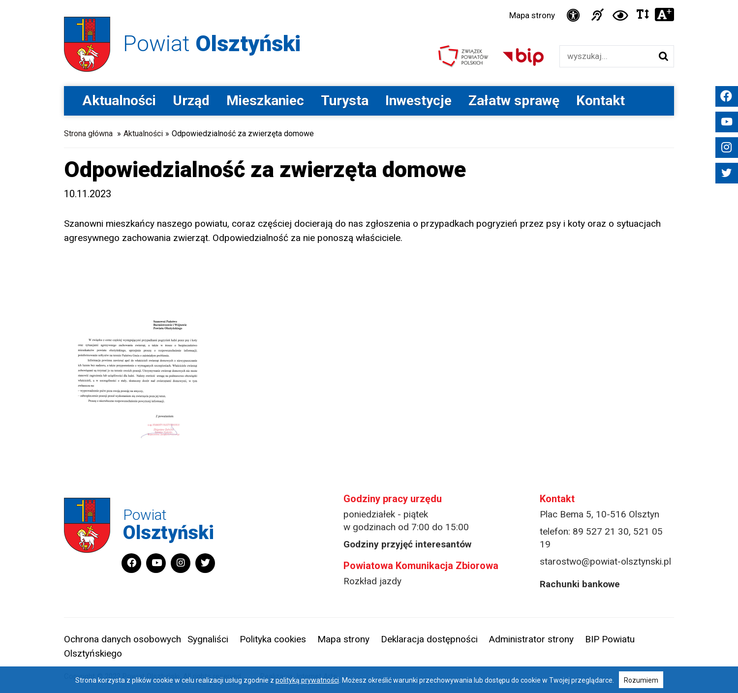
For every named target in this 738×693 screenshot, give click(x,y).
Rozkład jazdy (372, 581)
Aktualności (119, 100)
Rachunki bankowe (580, 584)
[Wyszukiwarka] (606, 56)
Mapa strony (532, 15)
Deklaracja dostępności (429, 639)
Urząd (191, 100)
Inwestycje (418, 100)
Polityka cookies (273, 639)
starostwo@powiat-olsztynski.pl (605, 561)
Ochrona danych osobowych (122, 639)
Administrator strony (531, 639)
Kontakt (600, 100)
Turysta (345, 100)
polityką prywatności (307, 680)
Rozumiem (641, 680)
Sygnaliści (207, 639)
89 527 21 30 (601, 531)
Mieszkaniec (265, 100)
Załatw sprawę (513, 100)
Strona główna (88, 133)
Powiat (212, 43)
